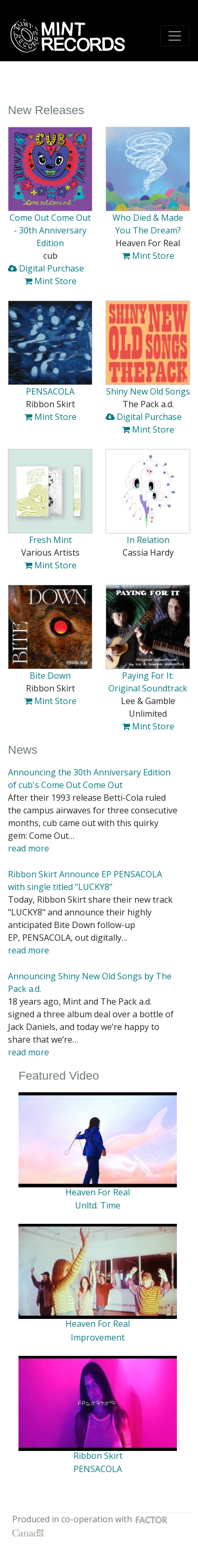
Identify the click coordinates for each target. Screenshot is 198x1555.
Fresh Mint (50, 540)
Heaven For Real (97, 1192)
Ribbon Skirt (97, 1456)
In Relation (148, 540)
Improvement (98, 1337)
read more (28, 848)
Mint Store (50, 281)
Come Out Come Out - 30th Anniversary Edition (50, 230)
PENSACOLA (50, 391)
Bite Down (50, 675)
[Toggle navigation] (175, 35)
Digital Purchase (46, 268)
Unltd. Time (97, 1205)
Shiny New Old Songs (148, 391)
